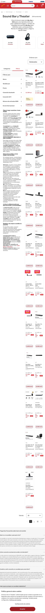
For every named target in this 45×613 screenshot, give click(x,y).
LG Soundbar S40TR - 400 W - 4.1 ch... (29, 284)
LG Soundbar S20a (38, 284)
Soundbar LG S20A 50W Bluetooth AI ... (40, 83)
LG (35, 80)
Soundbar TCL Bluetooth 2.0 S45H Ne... (29, 83)
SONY (36, 442)
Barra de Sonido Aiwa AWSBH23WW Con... (38, 164)
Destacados (35, 62)
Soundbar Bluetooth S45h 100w (29, 365)
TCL (26, 80)
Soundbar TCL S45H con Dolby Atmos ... (39, 325)
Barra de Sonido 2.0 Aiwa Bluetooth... (28, 164)
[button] (33, 6)
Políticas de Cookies (15, 600)
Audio (25, 12)
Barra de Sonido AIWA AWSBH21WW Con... (38, 204)
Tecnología (17, 12)
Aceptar (22, 609)
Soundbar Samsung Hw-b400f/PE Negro (38, 405)
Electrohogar (8, 12)
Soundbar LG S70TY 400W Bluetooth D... (29, 405)
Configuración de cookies (22, 604)
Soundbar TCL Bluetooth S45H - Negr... (39, 244)
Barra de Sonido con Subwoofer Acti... (28, 204)
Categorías (7, 68)
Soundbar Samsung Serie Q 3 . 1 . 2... (30, 486)
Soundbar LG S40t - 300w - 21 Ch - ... (30, 325)
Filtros (18, 68)
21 (34, 515)
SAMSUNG (37, 402)
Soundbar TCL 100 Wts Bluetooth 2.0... (30, 445)
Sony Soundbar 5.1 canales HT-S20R (39, 445)
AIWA (27, 161)
